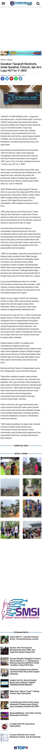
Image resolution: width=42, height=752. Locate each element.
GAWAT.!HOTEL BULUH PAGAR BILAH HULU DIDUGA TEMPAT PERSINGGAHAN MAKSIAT (23, 682)
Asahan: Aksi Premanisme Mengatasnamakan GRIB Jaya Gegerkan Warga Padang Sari (22, 650)
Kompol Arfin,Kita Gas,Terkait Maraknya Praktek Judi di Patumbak (25, 736)
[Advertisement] (21, 30)
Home (3, 60)
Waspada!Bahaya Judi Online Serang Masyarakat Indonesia (25, 714)
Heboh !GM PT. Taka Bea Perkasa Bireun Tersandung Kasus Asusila (24, 638)
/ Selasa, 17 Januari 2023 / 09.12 (14, 75)
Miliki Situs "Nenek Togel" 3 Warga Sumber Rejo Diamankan (24, 692)
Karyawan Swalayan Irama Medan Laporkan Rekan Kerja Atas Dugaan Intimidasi (25, 671)
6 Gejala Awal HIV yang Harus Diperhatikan (22, 725)
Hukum (9, 60)
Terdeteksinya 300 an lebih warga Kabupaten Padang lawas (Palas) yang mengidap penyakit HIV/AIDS (24, 704)
